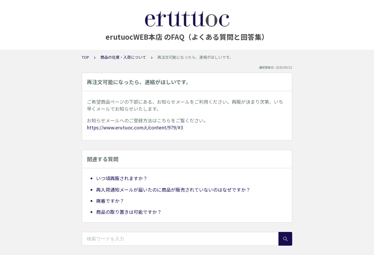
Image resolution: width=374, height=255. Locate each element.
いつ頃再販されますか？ (122, 178)
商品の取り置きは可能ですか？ (129, 211)
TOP (85, 57)
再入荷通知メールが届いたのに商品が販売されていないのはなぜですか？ (173, 189)
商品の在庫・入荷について (123, 57)
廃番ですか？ (110, 200)
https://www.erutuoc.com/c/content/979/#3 (135, 127)
